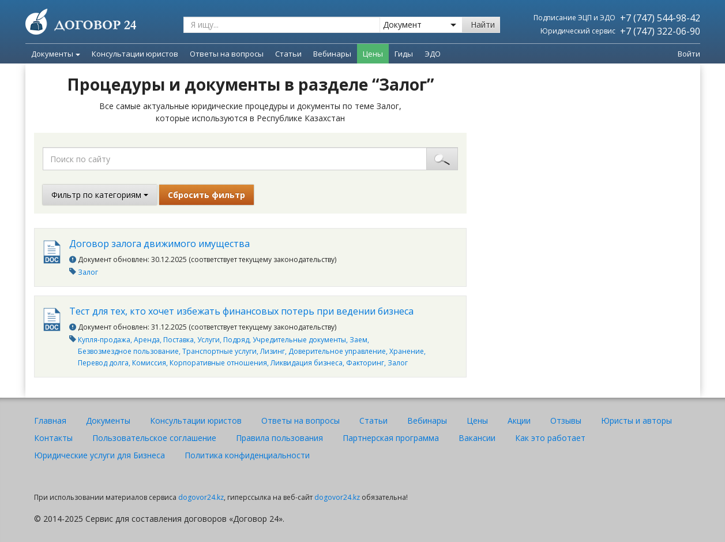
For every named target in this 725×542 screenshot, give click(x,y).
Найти (483, 24)
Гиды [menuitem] (404, 53)
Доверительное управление (337, 351)
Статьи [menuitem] (288, 53)
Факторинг (365, 363)
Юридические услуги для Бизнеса (99, 455)
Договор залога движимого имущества (159, 243)
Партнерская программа (391, 437)
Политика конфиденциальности (247, 455)
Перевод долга (103, 363)
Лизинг (272, 351)
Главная (50, 420)
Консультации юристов (196, 420)
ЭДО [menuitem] (433, 53)
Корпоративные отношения (218, 363)
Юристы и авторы (636, 420)
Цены (477, 420)
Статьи (373, 420)
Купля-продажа (104, 340)
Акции (519, 420)
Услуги (208, 340)
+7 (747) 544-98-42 (660, 18)
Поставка (178, 340)
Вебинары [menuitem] (332, 53)
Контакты (53, 437)
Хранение (406, 351)
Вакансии (477, 437)
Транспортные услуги (219, 351)
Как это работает (550, 437)
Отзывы (565, 420)
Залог (88, 272)
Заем (358, 340)
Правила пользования (279, 437)
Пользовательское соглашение (154, 437)
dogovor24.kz (201, 497)
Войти (689, 53)
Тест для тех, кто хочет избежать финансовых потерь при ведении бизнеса (241, 311)
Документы (55, 53)
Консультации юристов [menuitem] (135, 53)
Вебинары (427, 420)
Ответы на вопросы (300, 420)
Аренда (147, 340)
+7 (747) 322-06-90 (660, 31)
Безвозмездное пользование (128, 351)
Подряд (236, 340)
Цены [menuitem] (373, 53)
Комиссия (149, 363)
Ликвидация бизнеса (307, 363)
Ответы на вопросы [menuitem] (227, 53)
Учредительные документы (299, 340)
